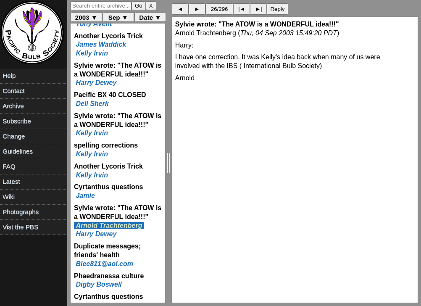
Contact (13, 90)
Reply (277, 9)
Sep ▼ (118, 17)
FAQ (9, 166)
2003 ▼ (86, 17)
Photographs (21, 211)
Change (14, 136)
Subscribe (17, 120)
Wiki (9, 196)
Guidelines (18, 151)
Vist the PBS (20, 226)
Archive (13, 105)
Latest (11, 181)
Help (9, 75)
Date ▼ (150, 17)
